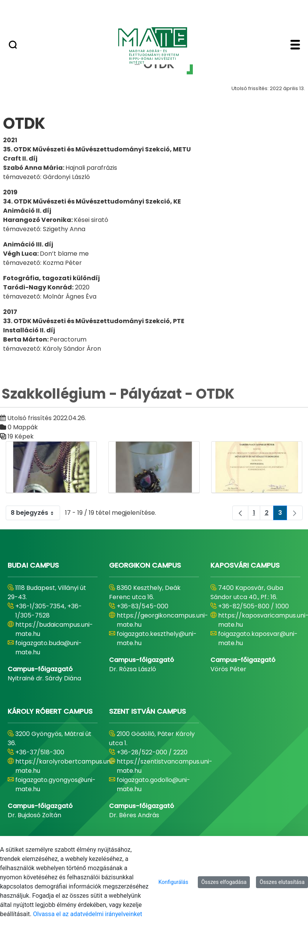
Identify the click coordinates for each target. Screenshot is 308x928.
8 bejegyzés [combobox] (35, 513)
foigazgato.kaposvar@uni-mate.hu (258, 638)
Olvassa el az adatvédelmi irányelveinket (87, 914)
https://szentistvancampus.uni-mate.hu (164, 766)
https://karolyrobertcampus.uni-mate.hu (65, 766)
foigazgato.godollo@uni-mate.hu (153, 784)
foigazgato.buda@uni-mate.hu (48, 648)
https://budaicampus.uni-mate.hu (54, 629)
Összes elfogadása (224, 882)
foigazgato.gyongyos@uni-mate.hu (55, 784)
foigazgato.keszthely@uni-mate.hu (157, 638)
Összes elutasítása (282, 882)
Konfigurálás (173, 882)
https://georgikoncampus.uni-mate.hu (162, 620)
